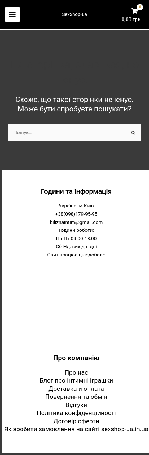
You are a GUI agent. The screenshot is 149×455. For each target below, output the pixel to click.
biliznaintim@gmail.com (76, 222)
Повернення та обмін (76, 396)
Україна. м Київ (76, 205)
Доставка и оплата (76, 388)
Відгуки (76, 404)
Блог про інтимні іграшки (76, 380)
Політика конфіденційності (76, 412)
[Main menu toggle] (12, 14)
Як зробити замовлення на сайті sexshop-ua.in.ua (76, 429)
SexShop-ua (74, 14)
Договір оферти (76, 421)
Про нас (76, 372)
